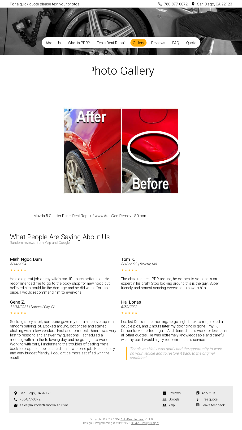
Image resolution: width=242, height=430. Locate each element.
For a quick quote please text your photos (44, 4)
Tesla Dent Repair (111, 43)
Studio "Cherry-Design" (145, 423)
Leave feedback (213, 405)
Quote (191, 43)
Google (174, 399)
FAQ (175, 43)
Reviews (158, 43)
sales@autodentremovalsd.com (44, 405)
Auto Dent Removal (132, 419)
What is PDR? (79, 43)
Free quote (209, 399)
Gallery (138, 43)
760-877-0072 (176, 4)
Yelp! (172, 405)
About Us (53, 43)
